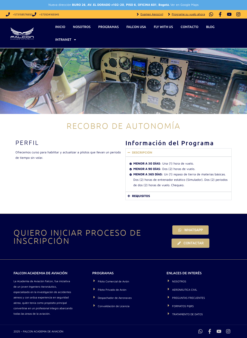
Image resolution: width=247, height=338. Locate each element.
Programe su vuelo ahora (188, 14)
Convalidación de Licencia (113, 306)
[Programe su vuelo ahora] (169, 14)
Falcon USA (136, 27)
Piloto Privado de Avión (112, 289)
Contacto (189, 27)
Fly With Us (163, 27)
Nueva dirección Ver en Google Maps (123, 4)
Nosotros (82, 27)
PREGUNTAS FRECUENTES (188, 297)
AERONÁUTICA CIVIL (184, 289)
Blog (210, 27)
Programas (108, 27)
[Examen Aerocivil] (138, 14)
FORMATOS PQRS (183, 306)
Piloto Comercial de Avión (113, 281)
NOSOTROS (179, 281)
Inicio (60, 27)
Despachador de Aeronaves (115, 297)
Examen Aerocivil (151, 14)
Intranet (66, 39)
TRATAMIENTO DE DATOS (187, 314)
